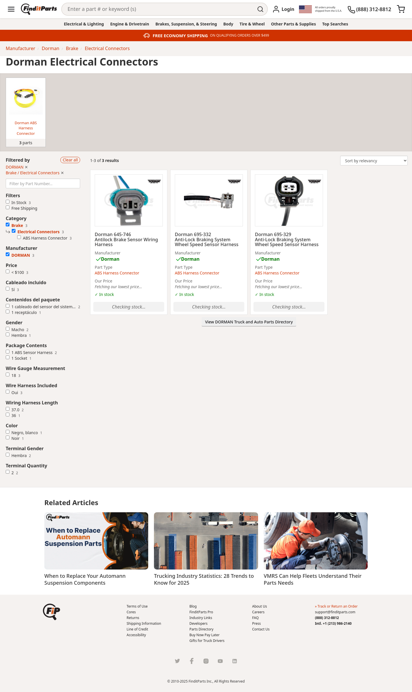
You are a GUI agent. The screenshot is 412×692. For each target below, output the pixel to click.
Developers (198, 623)
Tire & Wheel (252, 24)
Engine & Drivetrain (129, 24)
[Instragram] (206, 661)
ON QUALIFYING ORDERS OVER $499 (239, 35)
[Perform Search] (261, 9)
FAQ (255, 617)
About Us (259, 606)
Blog (193, 606)
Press (256, 623)
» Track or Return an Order (336, 606)
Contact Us (261, 629)
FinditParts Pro (201, 612)
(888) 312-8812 (327, 617)
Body (228, 24)
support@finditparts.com (335, 612)
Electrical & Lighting (84, 24)
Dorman (110, 259)
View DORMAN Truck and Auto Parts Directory (249, 322)
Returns (133, 617)
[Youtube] (220, 661)
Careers (258, 612)
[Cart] (401, 9)
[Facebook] (192, 661)
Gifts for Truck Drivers (207, 640)
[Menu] (11, 9)
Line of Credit (137, 629)
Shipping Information (144, 623)
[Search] (158, 9)
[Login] (283, 9)
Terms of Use (137, 606)
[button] (51, 611)
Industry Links (200, 617)
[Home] (39, 9)
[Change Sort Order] (374, 160)
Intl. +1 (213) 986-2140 (333, 623)
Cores (131, 612)
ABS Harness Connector (117, 273)
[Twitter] (177, 661)
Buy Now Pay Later (204, 634)
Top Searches (335, 24)
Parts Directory (201, 629)
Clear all (70, 160)
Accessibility (136, 634)
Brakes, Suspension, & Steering (186, 24)
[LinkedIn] (234, 661)
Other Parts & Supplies (293, 24)
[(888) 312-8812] (369, 9)
